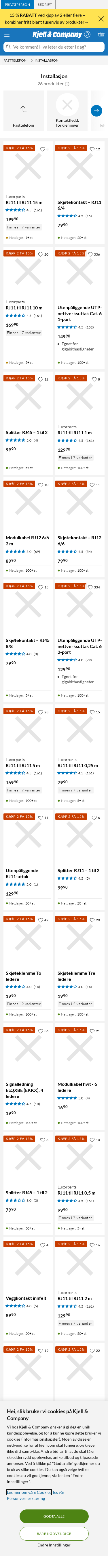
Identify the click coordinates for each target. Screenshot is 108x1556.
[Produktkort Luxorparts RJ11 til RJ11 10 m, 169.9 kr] (28, 271)
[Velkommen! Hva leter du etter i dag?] (57, 46)
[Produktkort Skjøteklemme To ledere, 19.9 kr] (28, 937)
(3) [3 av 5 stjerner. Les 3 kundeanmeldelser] (36, 1200)
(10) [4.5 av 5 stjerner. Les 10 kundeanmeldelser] (37, 1104)
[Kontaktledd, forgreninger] (67, 111)
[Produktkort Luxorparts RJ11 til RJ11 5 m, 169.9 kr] (28, 729)
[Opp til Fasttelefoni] (23, 111)
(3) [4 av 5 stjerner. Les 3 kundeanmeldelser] (36, 654)
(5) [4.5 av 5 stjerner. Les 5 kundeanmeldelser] (88, 878)
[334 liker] (94, 587)
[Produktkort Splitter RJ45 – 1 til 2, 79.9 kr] (28, 1157)
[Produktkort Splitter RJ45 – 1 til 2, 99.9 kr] (28, 396)
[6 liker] (96, 817)
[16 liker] (95, 1244)
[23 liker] (43, 711)
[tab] (17, 4)
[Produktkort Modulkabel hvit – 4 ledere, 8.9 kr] (28, 1368)
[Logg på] (87, 34)
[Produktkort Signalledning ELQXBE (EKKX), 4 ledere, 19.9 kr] (28, 1048)
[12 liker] (95, 148)
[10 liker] (43, 484)
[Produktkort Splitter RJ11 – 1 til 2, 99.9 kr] (80, 835)
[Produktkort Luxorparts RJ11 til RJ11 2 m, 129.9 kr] (80, 1262)
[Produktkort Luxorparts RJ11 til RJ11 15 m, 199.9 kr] (28, 166)
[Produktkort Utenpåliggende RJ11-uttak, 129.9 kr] (28, 835)
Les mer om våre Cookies (29, 1492)
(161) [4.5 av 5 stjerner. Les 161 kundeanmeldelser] (38, 210)
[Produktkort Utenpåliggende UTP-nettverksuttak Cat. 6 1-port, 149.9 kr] (80, 271)
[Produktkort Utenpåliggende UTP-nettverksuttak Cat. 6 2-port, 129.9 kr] (80, 604)
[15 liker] (43, 587)
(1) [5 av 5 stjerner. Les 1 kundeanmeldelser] (36, 884)
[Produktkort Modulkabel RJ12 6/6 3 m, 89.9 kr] (28, 502)
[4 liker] (44, 1244)
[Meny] (7, 35)
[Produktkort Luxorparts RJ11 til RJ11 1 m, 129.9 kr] (80, 396)
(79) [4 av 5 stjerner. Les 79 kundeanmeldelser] (89, 660)
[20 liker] (43, 254)
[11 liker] (95, 484)
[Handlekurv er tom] (101, 34)
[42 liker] (43, 919)
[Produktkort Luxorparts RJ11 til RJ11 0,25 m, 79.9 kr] (80, 729)
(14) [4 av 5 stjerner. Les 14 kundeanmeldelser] (37, 987)
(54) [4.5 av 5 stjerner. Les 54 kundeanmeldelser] (89, 551)
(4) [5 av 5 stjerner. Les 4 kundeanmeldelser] (36, 440)
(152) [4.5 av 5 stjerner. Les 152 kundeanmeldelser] (90, 327)
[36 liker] (43, 1030)
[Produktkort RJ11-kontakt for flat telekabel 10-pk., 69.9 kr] (80, 1368)
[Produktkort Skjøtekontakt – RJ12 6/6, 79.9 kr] (80, 502)
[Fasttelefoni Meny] (32, 60)
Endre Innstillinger (54, 1544)
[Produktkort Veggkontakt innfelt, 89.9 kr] (28, 1262)
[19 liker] (43, 1350)
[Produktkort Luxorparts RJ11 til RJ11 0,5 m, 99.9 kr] (80, 1157)
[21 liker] (95, 1030)
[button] (67, 83)
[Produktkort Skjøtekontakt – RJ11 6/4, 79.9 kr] (80, 166)
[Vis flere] (96, 111)
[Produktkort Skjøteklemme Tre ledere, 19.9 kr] (80, 937)
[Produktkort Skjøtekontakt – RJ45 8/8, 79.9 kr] (28, 604)
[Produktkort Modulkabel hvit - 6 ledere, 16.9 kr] (80, 1048)
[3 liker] (44, 148)
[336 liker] (94, 254)
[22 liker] (95, 1350)
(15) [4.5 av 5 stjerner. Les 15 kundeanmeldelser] (89, 216)
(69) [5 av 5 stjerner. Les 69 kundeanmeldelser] (37, 551)
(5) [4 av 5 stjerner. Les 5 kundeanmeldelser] (36, 1306)
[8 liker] (96, 379)
